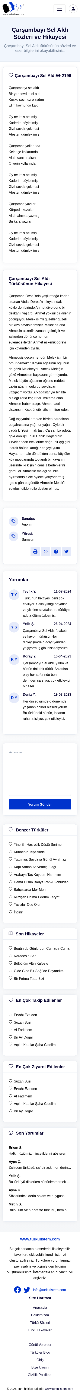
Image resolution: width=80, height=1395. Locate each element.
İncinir (18, 912)
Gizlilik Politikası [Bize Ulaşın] (40, 1375)
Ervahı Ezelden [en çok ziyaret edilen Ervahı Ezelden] (25, 1089)
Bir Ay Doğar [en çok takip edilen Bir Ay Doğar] (23, 1037)
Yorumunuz (15, 752)
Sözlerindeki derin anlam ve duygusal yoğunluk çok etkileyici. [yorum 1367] (40, 1196)
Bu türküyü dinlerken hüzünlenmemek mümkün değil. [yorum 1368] (40, 1182)
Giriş (40, 1360)
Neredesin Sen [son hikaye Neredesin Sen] (25, 956)
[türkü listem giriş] (73, 8)
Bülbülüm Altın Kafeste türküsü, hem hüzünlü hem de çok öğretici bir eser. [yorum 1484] (40, 1210)
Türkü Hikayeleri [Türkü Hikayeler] (40, 1330)
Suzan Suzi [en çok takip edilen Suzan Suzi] (22, 1022)
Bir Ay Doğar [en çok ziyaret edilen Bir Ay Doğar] (23, 1111)
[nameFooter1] (18, 1290)
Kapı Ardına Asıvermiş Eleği (35, 867)
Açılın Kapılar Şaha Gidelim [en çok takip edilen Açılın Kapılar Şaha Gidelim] (35, 1045)
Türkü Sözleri (40, 1323)
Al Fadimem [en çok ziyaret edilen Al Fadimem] (23, 1096)
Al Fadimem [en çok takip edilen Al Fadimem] (23, 1030)
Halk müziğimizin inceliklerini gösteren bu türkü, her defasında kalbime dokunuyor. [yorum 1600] (40, 1153)
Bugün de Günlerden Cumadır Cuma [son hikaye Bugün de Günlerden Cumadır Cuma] (42, 948)
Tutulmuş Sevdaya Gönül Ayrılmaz (40, 859)
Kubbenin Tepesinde (29, 852)
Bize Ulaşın (40, 1367)
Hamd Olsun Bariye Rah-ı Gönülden (41, 882)
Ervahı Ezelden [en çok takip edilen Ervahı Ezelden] (25, 1015)
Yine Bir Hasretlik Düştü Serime (37, 844)
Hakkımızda (40, 1315)
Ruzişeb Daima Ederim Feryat (36, 897)
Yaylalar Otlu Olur (27, 904)
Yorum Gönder (40, 804)
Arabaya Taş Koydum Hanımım (37, 874)
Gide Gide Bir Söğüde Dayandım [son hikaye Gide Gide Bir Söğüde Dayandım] (39, 971)
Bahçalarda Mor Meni (30, 889)
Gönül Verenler (40, 1345)
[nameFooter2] (27, 1290)
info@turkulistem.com (49, 1290)
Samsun (28, 539)
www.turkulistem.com (40, 1239)
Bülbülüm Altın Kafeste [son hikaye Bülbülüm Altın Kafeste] (31, 963)
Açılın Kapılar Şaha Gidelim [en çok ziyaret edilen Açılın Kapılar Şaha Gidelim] (35, 1104)
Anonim (27, 524)
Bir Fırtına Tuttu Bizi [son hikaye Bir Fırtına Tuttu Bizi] (29, 978)
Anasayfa (40, 1307)
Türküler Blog (40, 1352)
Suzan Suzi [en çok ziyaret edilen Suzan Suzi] (22, 1081)
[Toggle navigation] (59, 8)
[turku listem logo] (13, 8)
